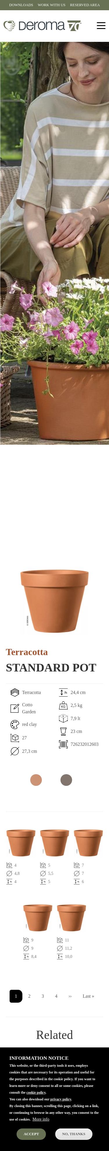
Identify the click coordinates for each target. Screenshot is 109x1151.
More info (41, 1128)
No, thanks (73, 1144)
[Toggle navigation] (101, 26)
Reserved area (85, 5)
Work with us (51, 5)
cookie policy (36, 1102)
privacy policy (60, 1109)
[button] (54, 601)
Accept (31, 1144)
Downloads (21, 5)
